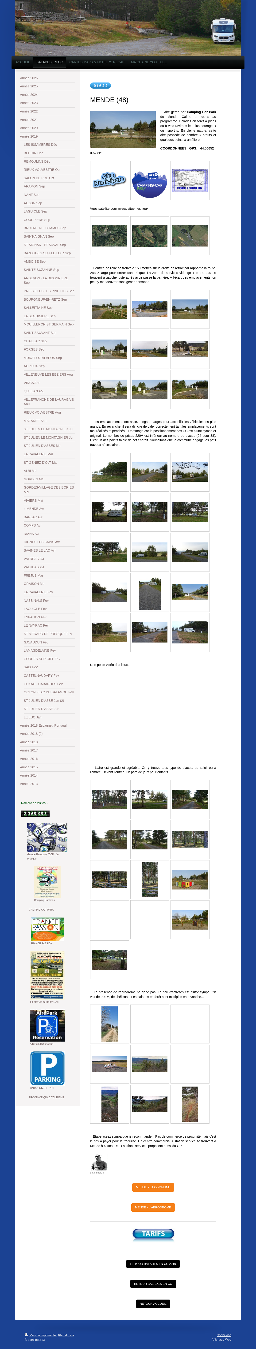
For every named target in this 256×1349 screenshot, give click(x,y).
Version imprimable (41, 1335)
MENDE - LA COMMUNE (153, 1187)
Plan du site (66, 1335)
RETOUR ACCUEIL (153, 1303)
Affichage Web (221, 1339)
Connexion (224, 1335)
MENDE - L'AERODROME (153, 1207)
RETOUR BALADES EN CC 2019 (153, 1264)
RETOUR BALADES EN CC (153, 1283)
